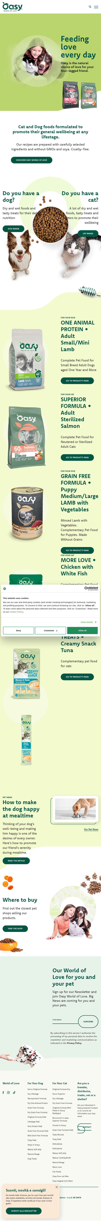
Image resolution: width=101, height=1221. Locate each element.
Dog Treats (32, 1159)
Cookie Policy (16, 612)
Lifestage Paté (34, 1122)
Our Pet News (91, 829)
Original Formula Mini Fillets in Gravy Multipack (61, 1111)
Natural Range (34, 1154)
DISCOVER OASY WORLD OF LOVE (31, 160)
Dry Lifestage (33, 1094)
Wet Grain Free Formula (38, 1136)
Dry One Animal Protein (38, 1103)
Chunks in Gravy (59, 1125)
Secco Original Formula (37, 1089)
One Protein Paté (35, 1126)
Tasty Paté (32, 1140)
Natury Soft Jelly (34, 1149)
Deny (18, 630)
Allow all (83, 630)
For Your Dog (35, 1083)
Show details (87, 622)
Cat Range (88, 233)
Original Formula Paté (37, 1117)
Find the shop (15, 929)
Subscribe (88, 1021)
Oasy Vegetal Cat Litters (62, 1181)
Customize (50, 630)
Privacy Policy (74, 1043)
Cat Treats (56, 1172)
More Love (57, 1167)
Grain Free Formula (36, 1108)
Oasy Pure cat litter (60, 1176)
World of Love (11, 1083)
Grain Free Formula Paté (38, 1131)
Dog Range (13, 229)
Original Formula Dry (61, 1089)
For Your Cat (59, 1083)
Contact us (84, 1128)
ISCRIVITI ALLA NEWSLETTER (24, 1211)
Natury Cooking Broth (61, 1158)
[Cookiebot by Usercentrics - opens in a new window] (86, 588)
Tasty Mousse (58, 1135)
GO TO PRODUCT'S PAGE (77, 381)
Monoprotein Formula (37, 1099)
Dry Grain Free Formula (37, 1112)
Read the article (16, 861)
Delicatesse (57, 1144)
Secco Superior (58, 1094)
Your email (57, 1020)
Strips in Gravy (34, 1145)
